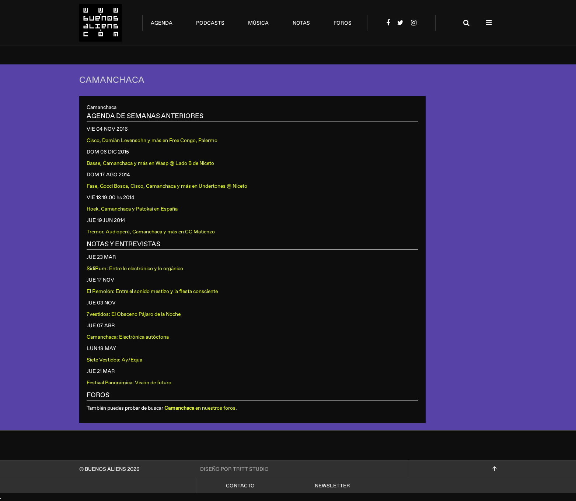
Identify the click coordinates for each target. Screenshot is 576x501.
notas (301, 23)
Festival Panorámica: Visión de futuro (129, 383)
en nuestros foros (199, 408)
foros (343, 23)
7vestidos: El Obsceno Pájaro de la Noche (134, 314)
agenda (161, 23)
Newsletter (332, 486)
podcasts (210, 23)
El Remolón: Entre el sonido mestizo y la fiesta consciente (152, 291)
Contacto (240, 486)
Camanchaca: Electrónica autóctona (128, 337)
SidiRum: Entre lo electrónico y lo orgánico (135, 268)
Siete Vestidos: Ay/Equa (114, 360)
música (258, 23)
